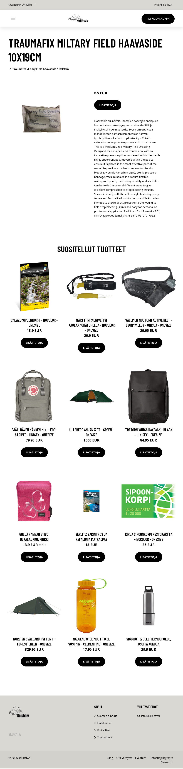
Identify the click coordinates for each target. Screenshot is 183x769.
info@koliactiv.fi (163, 4)
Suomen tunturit (107, 716)
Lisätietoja (107, 105)
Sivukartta (167, 762)
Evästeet (140, 758)
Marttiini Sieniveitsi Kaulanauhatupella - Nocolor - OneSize (91, 325)
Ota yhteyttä (124, 758)
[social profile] (35, 4)
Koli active (103, 730)
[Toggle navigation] (13, 18)
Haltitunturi (104, 723)
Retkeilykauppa (158, 18)
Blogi (110, 758)
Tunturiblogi (104, 738)
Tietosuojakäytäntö (161, 758)
